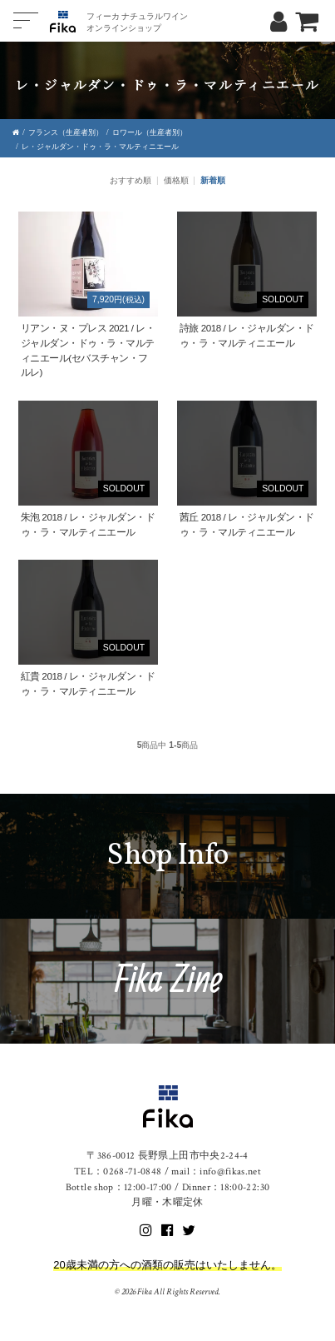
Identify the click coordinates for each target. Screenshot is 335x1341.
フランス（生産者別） (65, 132)
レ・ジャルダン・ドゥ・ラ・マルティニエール (100, 146)
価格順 (176, 180)
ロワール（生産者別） (149, 132)
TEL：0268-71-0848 (118, 1171)
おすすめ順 (130, 180)
